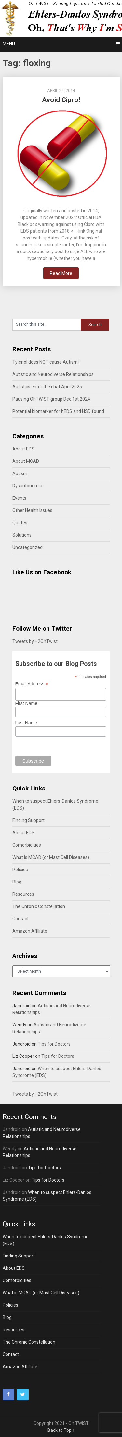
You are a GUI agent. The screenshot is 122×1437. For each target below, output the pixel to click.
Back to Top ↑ (61, 1430)
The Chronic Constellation (38, 906)
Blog (16, 881)
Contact (20, 918)
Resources (23, 894)
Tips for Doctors (54, 1043)
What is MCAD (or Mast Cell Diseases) (50, 857)
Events (19, 498)
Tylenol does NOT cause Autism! (45, 362)
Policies (20, 869)
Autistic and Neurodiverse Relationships (53, 374)
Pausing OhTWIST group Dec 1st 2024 (51, 399)
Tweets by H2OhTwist (35, 641)
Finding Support (28, 820)
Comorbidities (26, 844)
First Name (26, 703)
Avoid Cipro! (61, 100)
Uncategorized (27, 547)
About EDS (23, 448)
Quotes (19, 522)
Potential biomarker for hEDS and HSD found (58, 411)
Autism (19, 473)
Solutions (22, 535)
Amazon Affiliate (29, 931)
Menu (9, 43)
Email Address (31, 684)
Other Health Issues (32, 510)
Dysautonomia (27, 485)
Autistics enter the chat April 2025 (47, 386)
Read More (61, 273)
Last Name (26, 722)
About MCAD (25, 461)
